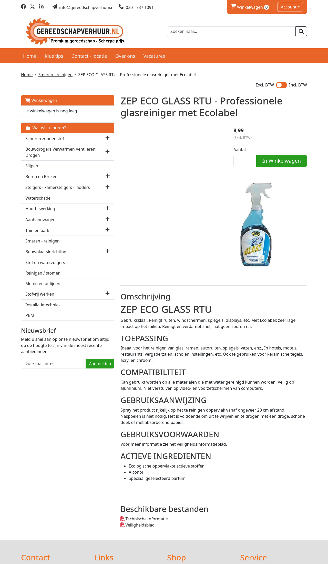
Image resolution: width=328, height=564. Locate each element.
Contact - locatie (89, 54)
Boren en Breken (41, 175)
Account (288, 7)
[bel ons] (136, 7)
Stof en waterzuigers (45, 267)
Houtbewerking (40, 213)
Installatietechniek (43, 309)
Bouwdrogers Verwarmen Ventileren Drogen (50, 151)
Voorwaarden (180, 513)
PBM (29, 320)
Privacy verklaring (257, 513)
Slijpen (31, 164)
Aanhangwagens (41, 224)
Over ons (125, 54)
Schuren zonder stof (44, 137)
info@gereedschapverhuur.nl (57, 530)
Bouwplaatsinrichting (45, 256)
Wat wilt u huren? (45, 126)
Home (29, 54)
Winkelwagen (41, 99)
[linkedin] (41, 7)
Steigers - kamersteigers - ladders (49, 189)
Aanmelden (74, 374)
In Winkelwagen (273, 170)
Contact (247, 519)
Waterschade (37, 202)
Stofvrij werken (39, 299)
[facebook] (23, 7)
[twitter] (32, 7)
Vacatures (154, 54)
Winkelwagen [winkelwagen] (250, 7)
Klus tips (54, 54)
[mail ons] (83, 7)
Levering (175, 507)
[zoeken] (301, 31)
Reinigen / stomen (42, 277)
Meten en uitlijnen (42, 288)
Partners (102, 507)
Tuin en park (37, 235)
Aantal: (246, 149)
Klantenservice (254, 507)
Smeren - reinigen (55, 73)
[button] (81, 137)
